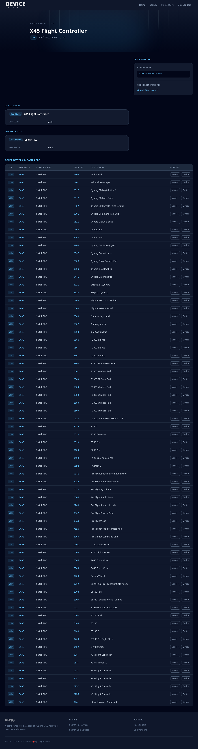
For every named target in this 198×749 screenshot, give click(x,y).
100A (76, 600)
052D (76, 434)
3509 (76, 379)
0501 (76, 544)
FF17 (76, 607)
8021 (76, 285)
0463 (76, 623)
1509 (76, 411)
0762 (76, 584)
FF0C (76, 261)
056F (76, 348)
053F (76, 663)
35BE (76, 237)
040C (76, 371)
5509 (76, 387)
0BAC (76, 521)
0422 (76, 647)
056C (76, 340)
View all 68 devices (148, 90)
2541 (76, 678)
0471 (76, 277)
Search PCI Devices (78, 724)
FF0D (76, 363)
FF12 (76, 198)
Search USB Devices (79, 729)
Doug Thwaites (44, 741)
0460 (76, 639)
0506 (76, 552)
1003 (76, 332)
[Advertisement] (67, 81)
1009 (76, 174)
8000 (76, 316)
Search (153, 4)
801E (76, 190)
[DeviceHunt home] (15, 5)
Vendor (175, 174)
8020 (76, 293)
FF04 (76, 568)
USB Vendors (184, 4)
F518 (76, 419)
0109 (76, 450)
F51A (76, 426)
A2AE (76, 481)
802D (76, 442)
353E (76, 253)
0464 (76, 230)
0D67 (76, 513)
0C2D (76, 489)
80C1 (76, 214)
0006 (76, 269)
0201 (76, 182)
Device (186, 174)
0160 (76, 631)
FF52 (76, 206)
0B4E (76, 474)
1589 (76, 403)
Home (142, 4)
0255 (76, 694)
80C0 (76, 537)
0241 (76, 702)
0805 (76, 560)
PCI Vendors (167, 4)
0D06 (76, 308)
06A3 (21, 174)
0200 (76, 576)
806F (76, 356)
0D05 (76, 497)
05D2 (76, 466)
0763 (76, 505)
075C (76, 686)
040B (76, 458)
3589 (76, 395)
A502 (76, 324)
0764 (76, 300)
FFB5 (76, 245)
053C (76, 670)
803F (76, 655)
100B (76, 592)
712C (76, 529)
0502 (76, 615)
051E (76, 222)
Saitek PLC (42, 23)
